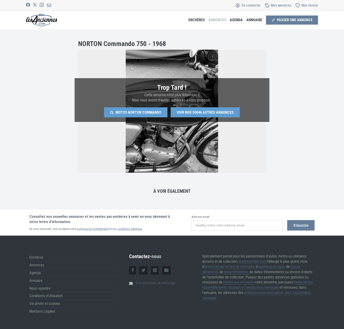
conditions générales (129, 229)
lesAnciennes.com (252, 261)
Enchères (196, 20)
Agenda (236, 20)
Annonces (217, 20)
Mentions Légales (42, 311)
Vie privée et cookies (44, 303)
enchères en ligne (271, 267)
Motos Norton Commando (135, 112)
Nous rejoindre (40, 288)
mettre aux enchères (238, 282)
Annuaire (254, 20)
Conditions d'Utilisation (46, 296)
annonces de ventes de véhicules (229, 267)
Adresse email (200, 216)
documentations (236, 272)
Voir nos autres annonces (205, 112)
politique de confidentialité (93, 229)
